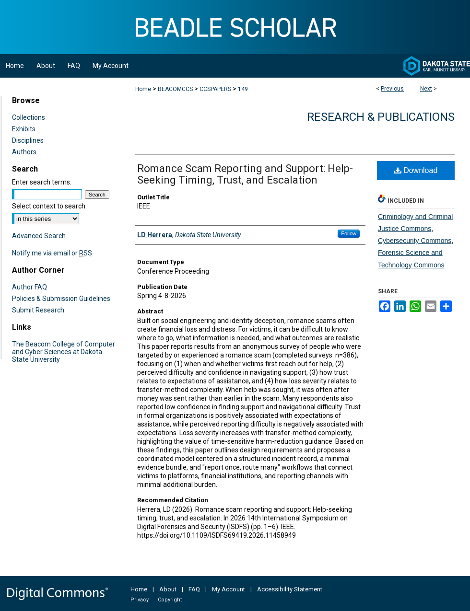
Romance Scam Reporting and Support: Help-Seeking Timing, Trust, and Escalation (245, 174)
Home (143, 89)
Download (416, 170)
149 (243, 89)
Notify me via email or (52, 253)
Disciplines (28, 140)
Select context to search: (49, 206)
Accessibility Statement (289, 589)
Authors (24, 152)
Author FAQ (29, 287)
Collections (28, 117)
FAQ (194, 589)
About (167, 589)
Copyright (170, 600)
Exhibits (23, 129)
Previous (392, 88)
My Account (228, 589)
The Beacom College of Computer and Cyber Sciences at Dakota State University (63, 351)
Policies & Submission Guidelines (61, 298)
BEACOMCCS (175, 89)
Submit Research (38, 310)
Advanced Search (39, 236)
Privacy (139, 600)
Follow (348, 233)
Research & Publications (381, 117)
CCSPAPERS (215, 89)
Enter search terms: (41, 182)
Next (426, 88)
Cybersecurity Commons (414, 240)
